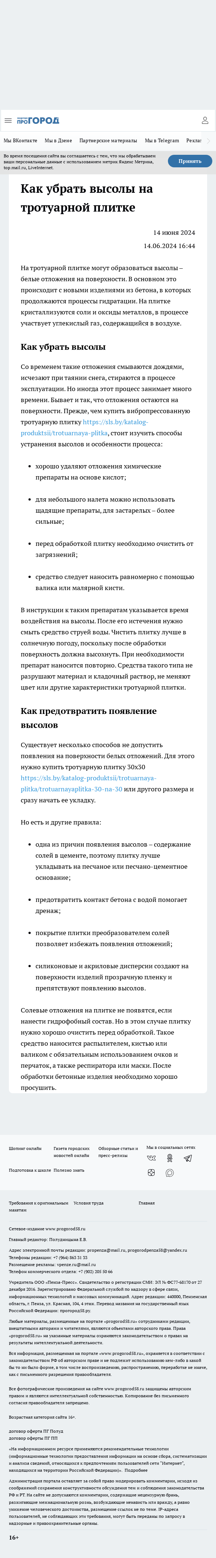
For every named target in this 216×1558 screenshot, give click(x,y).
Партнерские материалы (109, 140)
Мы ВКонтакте (20, 140)
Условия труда (89, 1203)
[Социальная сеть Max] (170, 1172)
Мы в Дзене (58, 140)
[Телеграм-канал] (188, 1158)
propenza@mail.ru (106, 1250)
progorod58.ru (120, 1321)
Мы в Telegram (162, 140)
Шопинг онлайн (25, 1148)
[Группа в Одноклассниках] (170, 1158)
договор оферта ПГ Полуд (36, 1431)
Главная (147, 1203)
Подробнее (136, 1470)
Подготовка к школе (30, 1170)
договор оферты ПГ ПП (33, 1438)
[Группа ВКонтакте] (151, 1158)
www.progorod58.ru (65, 1228)
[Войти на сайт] (205, 120)
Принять (190, 161)
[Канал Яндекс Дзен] (151, 1172)
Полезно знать (69, 1170)
